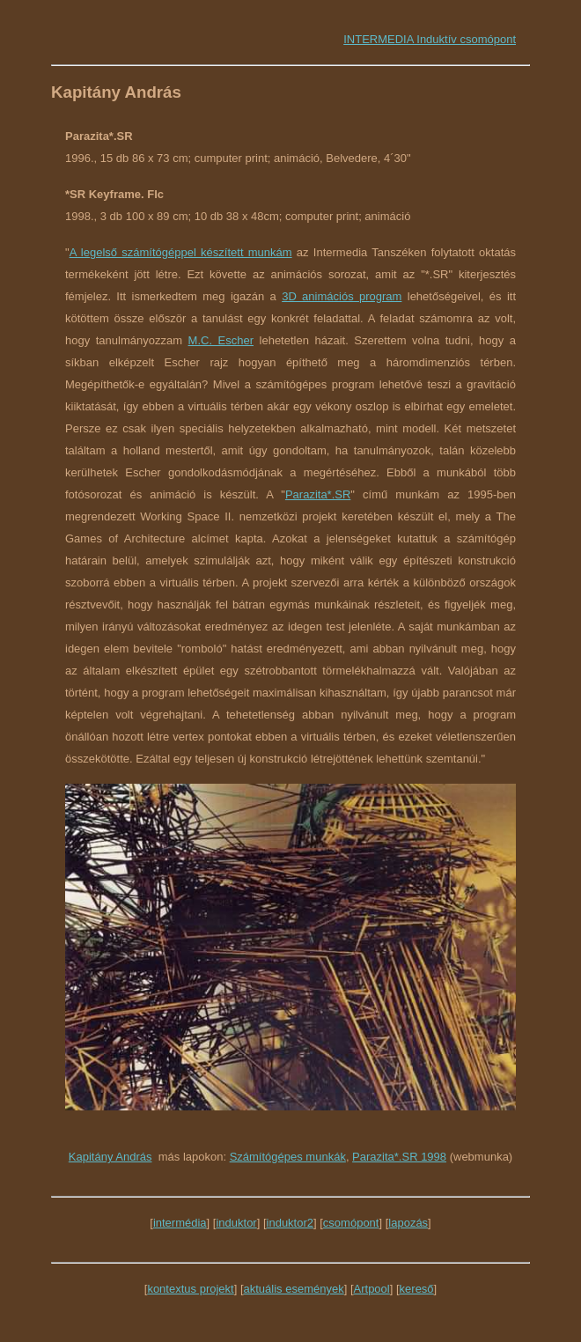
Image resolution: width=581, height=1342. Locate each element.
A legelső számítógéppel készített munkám (181, 252)
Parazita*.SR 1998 (399, 1156)
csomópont (351, 1222)
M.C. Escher (221, 340)
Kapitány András (110, 1156)
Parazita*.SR (317, 494)
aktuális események (294, 1288)
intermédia (180, 1222)
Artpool (372, 1288)
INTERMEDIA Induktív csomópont (429, 39)
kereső (417, 1288)
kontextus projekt (190, 1288)
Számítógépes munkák (288, 1156)
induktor (236, 1222)
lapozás (408, 1222)
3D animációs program (341, 296)
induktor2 (290, 1222)
